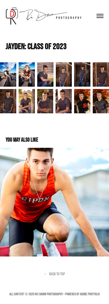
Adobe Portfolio (90, 294)
